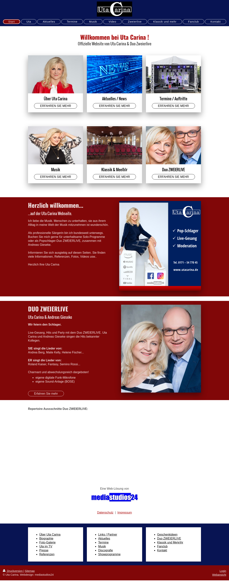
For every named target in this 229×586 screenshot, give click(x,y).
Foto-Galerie (47, 542)
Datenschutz (105, 512)
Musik (102, 546)
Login (223, 570)
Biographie (46, 538)
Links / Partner (107, 534)
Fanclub (162, 546)
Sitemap (30, 570)
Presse (44, 550)
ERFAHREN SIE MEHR (55, 105)
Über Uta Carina (50, 534)
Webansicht (219, 574)
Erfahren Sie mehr (46, 393)
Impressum (124, 512)
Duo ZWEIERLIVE (169, 538)
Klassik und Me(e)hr (170, 542)
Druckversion (13, 570)
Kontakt (162, 550)
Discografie (105, 550)
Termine (103, 542)
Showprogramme (109, 554)
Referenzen (47, 554)
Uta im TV (45, 546)
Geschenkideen (167, 534)
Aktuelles (104, 538)
